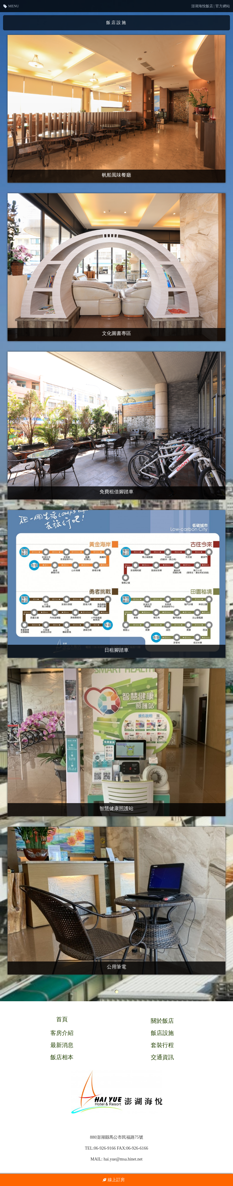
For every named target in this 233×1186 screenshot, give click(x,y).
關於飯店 (162, 1021)
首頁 (62, 1019)
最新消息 (61, 1045)
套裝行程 (162, 1045)
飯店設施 (162, 1033)
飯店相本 (61, 1057)
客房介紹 (61, 1033)
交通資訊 (162, 1057)
